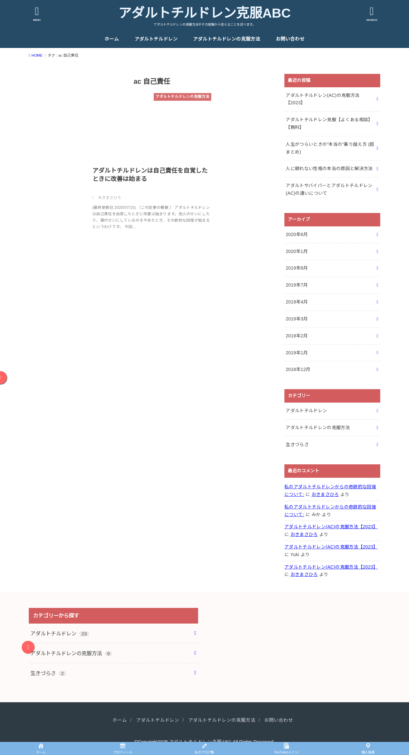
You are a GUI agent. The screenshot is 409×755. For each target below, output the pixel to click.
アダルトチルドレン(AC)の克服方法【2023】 (331, 526)
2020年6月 (297, 234)
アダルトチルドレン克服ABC (204, 13)
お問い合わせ (290, 39)
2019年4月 (297, 301)
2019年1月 (297, 352)
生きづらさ (297, 444)
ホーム (111, 39)
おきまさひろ (325, 494)
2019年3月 (297, 318)
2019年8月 (297, 268)
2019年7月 (297, 284)
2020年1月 (297, 251)
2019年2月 (297, 335)
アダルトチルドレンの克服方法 (226, 39)
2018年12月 (298, 369)
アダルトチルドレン (156, 39)
